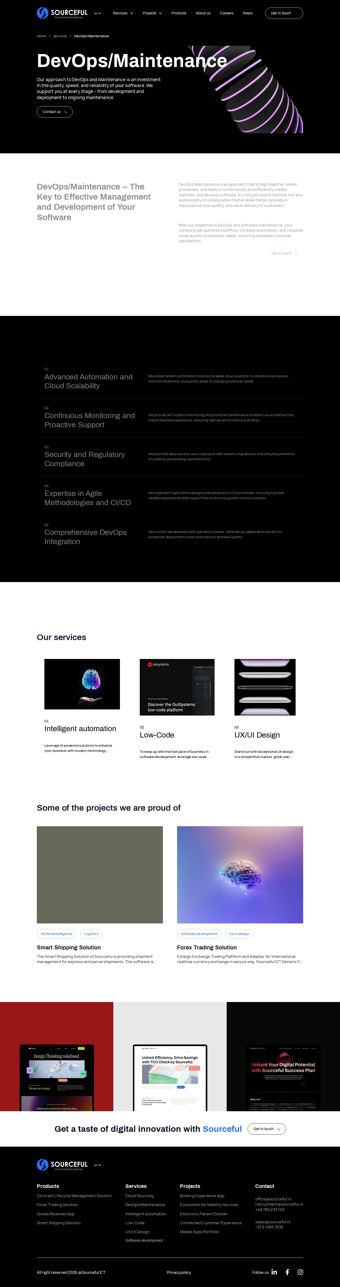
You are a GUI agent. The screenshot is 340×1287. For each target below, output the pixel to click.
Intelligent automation (145, 1213)
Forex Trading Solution (57, 1204)
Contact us (55, 112)
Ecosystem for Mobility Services (209, 1204)
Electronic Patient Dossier (204, 1213)
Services (123, 13)
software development (144, 1240)
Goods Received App (55, 1213)
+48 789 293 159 (269, 1209)
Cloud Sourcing (139, 1195)
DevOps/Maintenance (145, 1204)
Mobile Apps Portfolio (199, 1231)
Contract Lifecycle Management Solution (74, 1195)
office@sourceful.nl (273, 1199)
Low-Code (134, 1222)
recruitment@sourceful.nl (279, 1204)
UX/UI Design (137, 1231)
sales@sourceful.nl (272, 1221)
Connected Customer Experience (211, 1222)
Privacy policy (179, 1272)
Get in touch (281, 13)
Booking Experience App (202, 1195)
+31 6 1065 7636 (269, 1227)
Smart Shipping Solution (59, 1222)
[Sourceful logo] (62, 13)
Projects (152, 13)
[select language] (97, 13)
